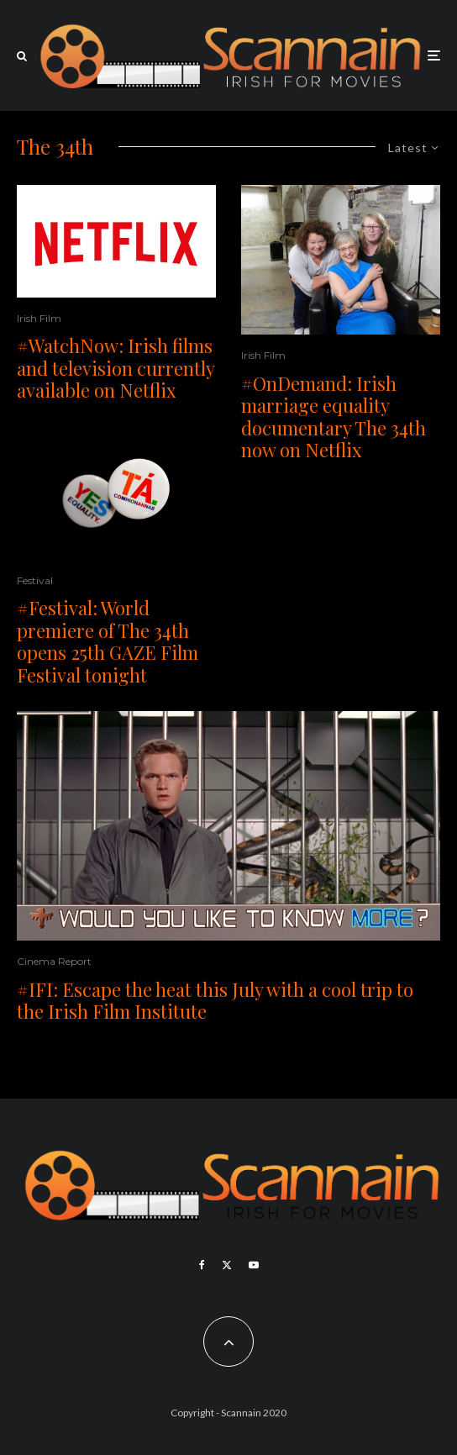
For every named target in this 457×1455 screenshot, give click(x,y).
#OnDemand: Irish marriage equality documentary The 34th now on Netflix (333, 416)
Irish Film (39, 318)
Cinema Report (54, 961)
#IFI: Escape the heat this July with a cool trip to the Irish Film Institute (215, 1000)
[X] (226, 1265)
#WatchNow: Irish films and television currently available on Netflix (115, 368)
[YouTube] (253, 1265)
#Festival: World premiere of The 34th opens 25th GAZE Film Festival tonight (107, 641)
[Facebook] (202, 1265)
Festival (35, 580)
